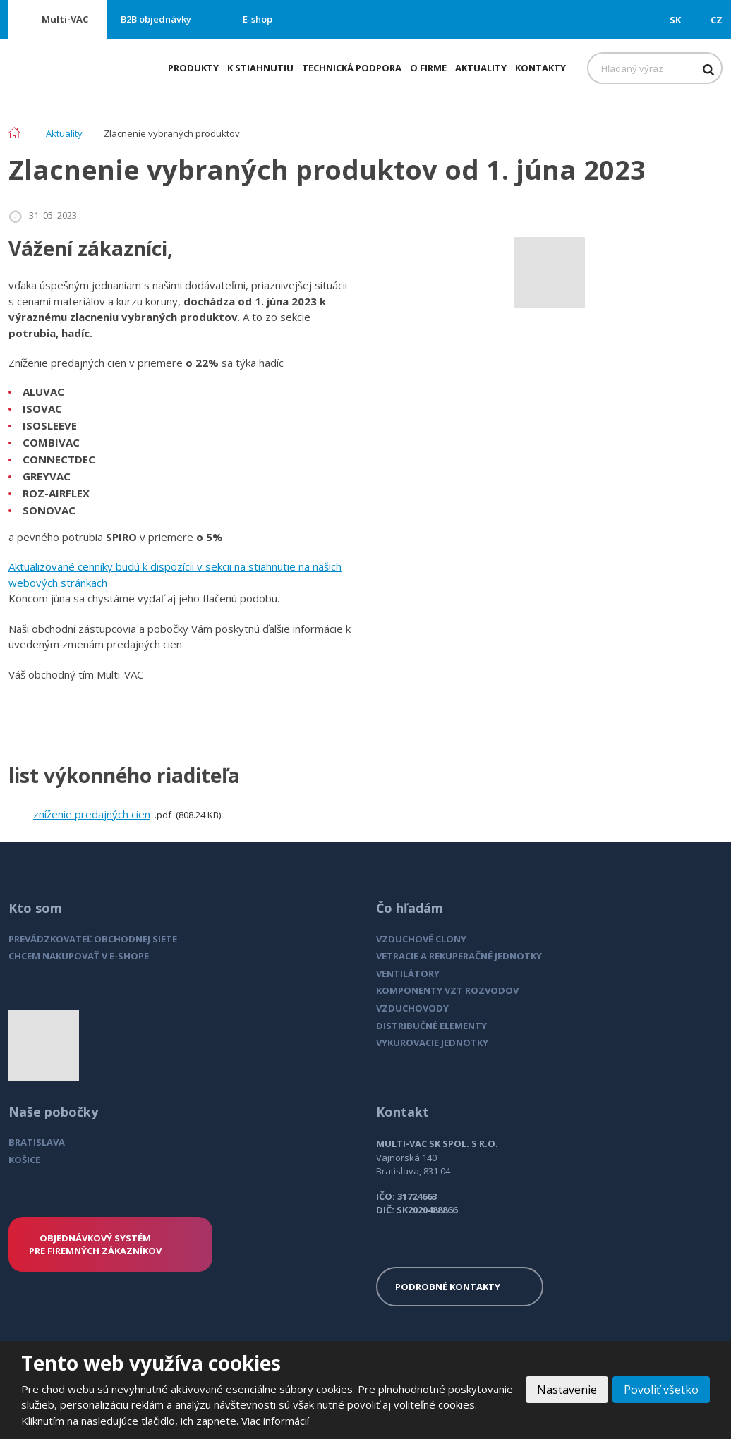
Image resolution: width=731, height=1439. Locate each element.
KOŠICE (24, 1159)
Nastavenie (567, 1389)
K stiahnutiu (260, 67)
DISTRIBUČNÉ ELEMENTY (431, 1025)
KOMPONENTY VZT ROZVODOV (447, 990)
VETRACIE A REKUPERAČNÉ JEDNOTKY (459, 955)
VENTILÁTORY (408, 973)
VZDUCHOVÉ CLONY (421, 939)
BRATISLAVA (36, 1142)
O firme (428, 67)
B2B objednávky (156, 19)
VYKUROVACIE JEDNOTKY (432, 1042)
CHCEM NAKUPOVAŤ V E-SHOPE (78, 955)
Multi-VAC (65, 19)
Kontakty (540, 67)
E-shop (257, 19)
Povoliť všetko (661, 1389)
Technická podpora (351, 67)
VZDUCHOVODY (412, 1008)
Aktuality (481, 67)
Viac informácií (275, 1421)
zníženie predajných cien (91, 814)
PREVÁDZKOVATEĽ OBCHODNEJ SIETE (92, 939)
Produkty (193, 67)
